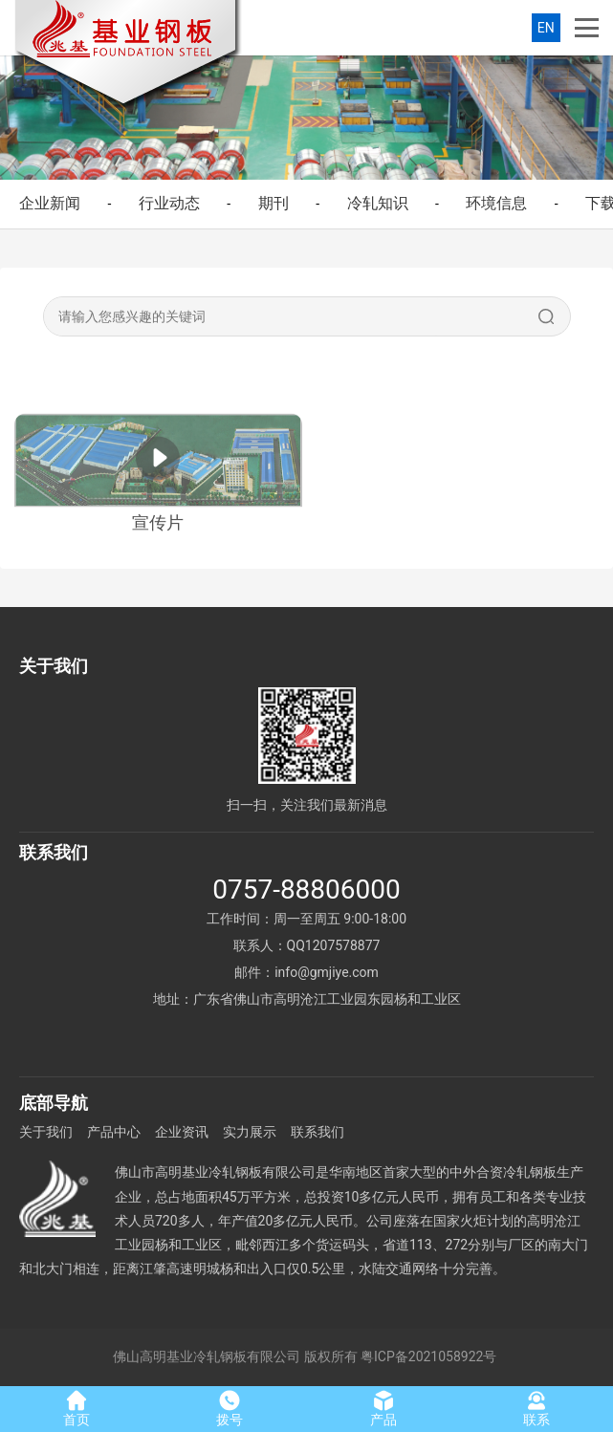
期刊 (273, 203)
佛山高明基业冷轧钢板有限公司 (206, 1356)
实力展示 (249, 1131)
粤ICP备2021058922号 (428, 1356)
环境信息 (496, 203)
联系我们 (317, 1131)
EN (546, 27)
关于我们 (46, 1131)
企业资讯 (181, 1131)
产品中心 (114, 1131)
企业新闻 (49, 203)
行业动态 (169, 203)
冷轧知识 (377, 203)
